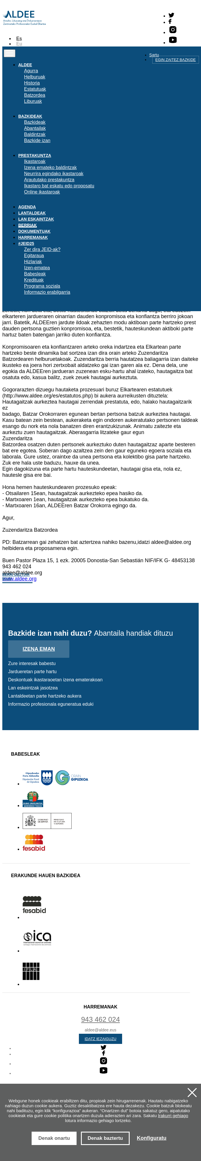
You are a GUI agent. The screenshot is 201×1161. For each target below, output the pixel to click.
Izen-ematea (37, 267)
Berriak (27, 225)
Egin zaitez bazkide (175, 60)
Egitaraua (34, 255)
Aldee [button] (25, 64)
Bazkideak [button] (30, 116)
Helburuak (34, 76)
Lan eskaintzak (36, 219)
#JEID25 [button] (26, 243)
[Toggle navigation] (9, 53)
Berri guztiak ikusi (16, 577)
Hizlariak (33, 261)
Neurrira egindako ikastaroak (54, 173)
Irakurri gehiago (173, 1115)
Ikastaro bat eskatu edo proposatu (59, 185)
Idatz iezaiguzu (101, 1039)
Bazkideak (35, 122)
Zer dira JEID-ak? (42, 249)
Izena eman (39, 649)
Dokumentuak (34, 231)
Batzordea (34, 95)
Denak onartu (54, 1138)
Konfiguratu (151, 1138)
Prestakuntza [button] (34, 155)
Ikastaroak (35, 161)
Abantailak (35, 128)
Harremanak (33, 237)
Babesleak (35, 273)
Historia (32, 82)
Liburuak (33, 101)
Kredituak (34, 279)
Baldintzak (35, 134)
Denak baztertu (105, 1138)
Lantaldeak (32, 213)
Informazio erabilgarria (47, 292)
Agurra (31, 70)
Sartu (154, 55)
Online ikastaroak (42, 191)
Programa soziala (42, 286)
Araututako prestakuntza (49, 179)
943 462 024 (100, 1019)
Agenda (27, 207)
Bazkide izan (37, 140)
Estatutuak (35, 89)
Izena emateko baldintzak (50, 167)
